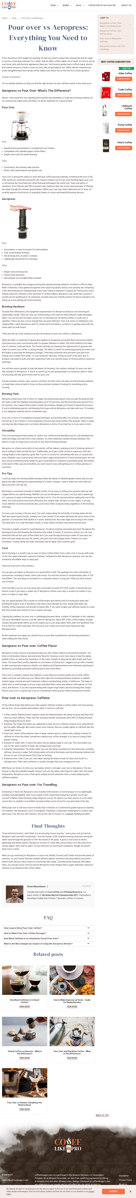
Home (4, 18)
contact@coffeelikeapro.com (15, 1180)
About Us (123, 1184)
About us (126, 5)
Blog (78, 5)
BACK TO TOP (102, 1115)
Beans (66, 5)
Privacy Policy (125, 1180)
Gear (53, 5)
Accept (113, 1191)
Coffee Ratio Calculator (102, 5)
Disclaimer (124, 1176)
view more (24, 1007)
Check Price (123, 79)
